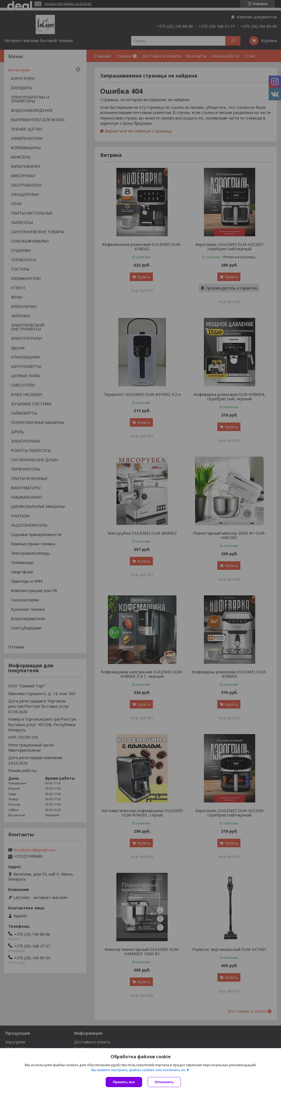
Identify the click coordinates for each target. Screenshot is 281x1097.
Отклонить (164, 1082)
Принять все (124, 1082)
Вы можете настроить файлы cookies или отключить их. (138, 1070)
